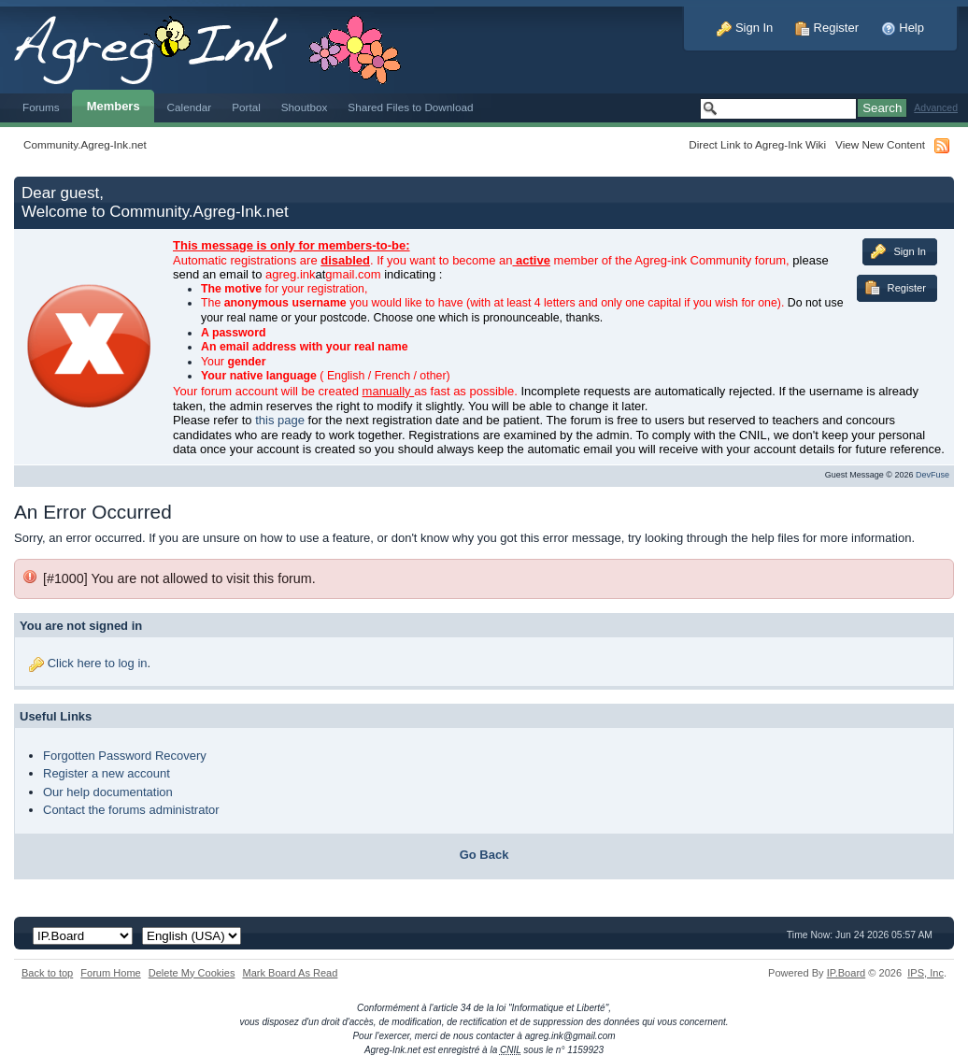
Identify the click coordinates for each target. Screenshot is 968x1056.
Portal (246, 107)
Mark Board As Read (289, 972)
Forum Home (110, 972)
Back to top (47, 972)
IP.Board (846, 972)
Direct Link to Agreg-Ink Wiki (757, 144)
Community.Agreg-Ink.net (85, 144)
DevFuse (932, 474)
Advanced (936, 108)
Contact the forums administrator (131, 810)
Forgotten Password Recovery (124, 756)
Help (902, 28)
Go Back (484, 855)
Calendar (189, 107)
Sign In (745, 28)
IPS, (925, 972)
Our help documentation (108, 792)
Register (827, 28)
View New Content (880, 144)
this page (280, 420)
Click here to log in (98, 663)
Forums (41, 107)
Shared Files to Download (410, 107)
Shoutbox (304, 107)
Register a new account (106, 773)
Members (113, 106)
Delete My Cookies (192, 972)
